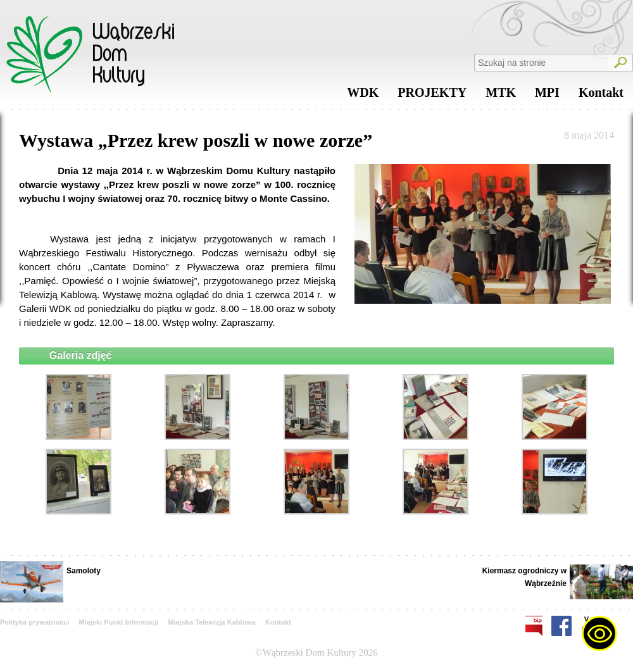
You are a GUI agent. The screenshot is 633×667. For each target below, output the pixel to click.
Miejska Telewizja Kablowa (212, 622)
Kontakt (601, 95)
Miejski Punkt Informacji (118, 622)
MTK (501, 95)
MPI (547, 95)
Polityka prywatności (34, 622)
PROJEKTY (432, 95)
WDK (363, 95)
